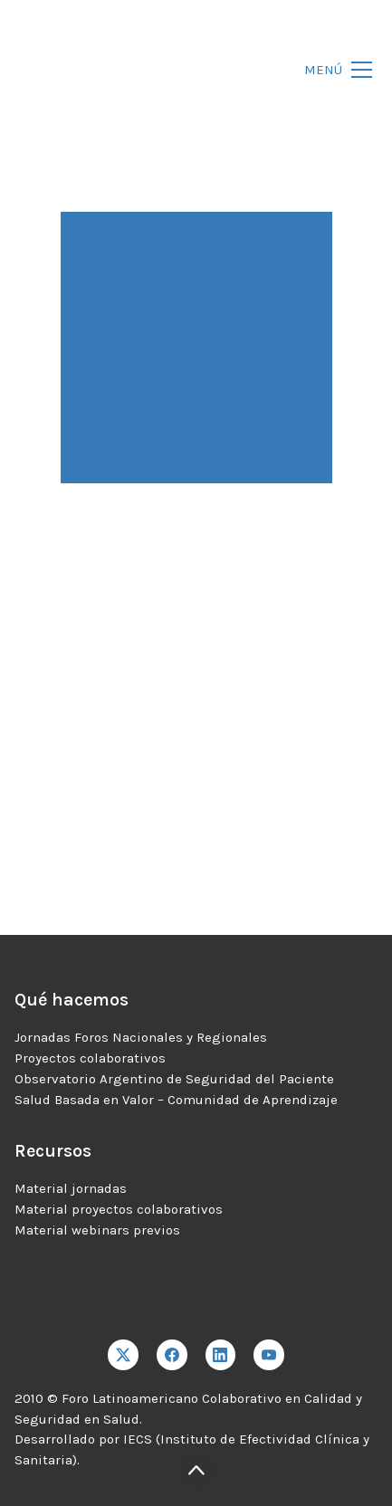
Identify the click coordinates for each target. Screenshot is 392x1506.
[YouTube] (268, 1354)
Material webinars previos (97, 1230)
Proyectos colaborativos (90, 1058)
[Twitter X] (123, 1354)
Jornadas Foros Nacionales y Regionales (140, 1037)
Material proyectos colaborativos (118, 1209)
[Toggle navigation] (333, 70)
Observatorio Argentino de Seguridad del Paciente (174, 1079)
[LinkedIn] (221, 1354)
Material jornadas (70, 1188)
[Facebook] (172, 1354)
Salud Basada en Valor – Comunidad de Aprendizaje (176, 1099)
